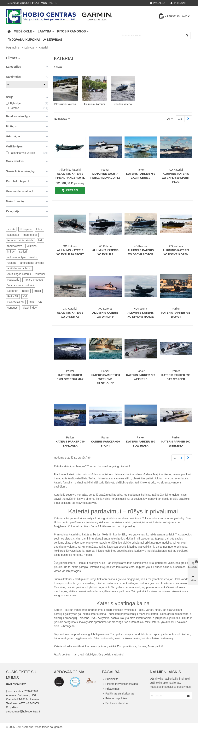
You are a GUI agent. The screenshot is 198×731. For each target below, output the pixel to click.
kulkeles (32, 246)
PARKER (12, 296)
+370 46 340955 (29, 703)
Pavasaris (13, 279)
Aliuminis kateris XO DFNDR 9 (105, 314)
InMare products (33, 279)
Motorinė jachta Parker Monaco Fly (105, 175)
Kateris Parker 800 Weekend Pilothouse (105, 379)
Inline (39, 229)
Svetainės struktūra (115, 703)
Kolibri (23, 251)
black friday (30, 307)
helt (40, 240)
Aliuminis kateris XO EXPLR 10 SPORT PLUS (175, 177)
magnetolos (30, 234)
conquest (12, 307)
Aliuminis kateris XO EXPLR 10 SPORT (70, 252)
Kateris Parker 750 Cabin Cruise (140, 175)
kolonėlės (13, 234)
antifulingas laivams (32, 262)
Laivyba (44, 31)
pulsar (37, 290)
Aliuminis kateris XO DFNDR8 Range (140, 314)
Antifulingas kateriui (19, 274)
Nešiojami (26, 229)
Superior (12, 290)
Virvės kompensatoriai (20, 285)
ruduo (25, 290)
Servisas (52, 39)
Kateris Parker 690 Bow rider (140, 443)
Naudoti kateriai (123, 104)
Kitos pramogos (71, 31)
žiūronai (40, 274)
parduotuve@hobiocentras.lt (23, 711)
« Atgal (58, 66)
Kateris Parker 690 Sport (105, 443)
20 (170, 118)
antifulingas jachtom (19, 268)
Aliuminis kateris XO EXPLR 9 (105, 252)
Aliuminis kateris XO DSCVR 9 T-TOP (140, 252)
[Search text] (152, 35)
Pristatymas (110, 689)
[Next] (188, 118)
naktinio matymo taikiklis (22, 257)
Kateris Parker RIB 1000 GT (175, 314)
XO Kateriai (176, 169)
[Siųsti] (187, 35)
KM (25, 296)
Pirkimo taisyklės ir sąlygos (120, 684)
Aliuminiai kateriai (94, 104)
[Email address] (167, 695)
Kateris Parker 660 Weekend (175, 443)
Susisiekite (110, 679)
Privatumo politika (114, 698)
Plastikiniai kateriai (65, 104)
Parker (105, 169)
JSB (31, 302)
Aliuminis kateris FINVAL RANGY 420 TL (70, 175)
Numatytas (62, 118)
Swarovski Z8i (15, 302)
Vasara (11, 262)
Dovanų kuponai (24, 39)
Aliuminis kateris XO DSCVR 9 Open (176, 252)
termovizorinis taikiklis (20, 240)
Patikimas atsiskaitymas (118, 694)
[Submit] (188, 695)
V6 (40, 302)
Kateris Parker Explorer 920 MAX (70, 377)
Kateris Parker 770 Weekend (140, 377)
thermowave (14, 246)
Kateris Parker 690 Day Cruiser (175, 377)
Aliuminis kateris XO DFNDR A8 (70, 314)
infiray (11, 251)
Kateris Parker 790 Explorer (70, 443)
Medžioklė (23, 31)
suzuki (11, 229)
